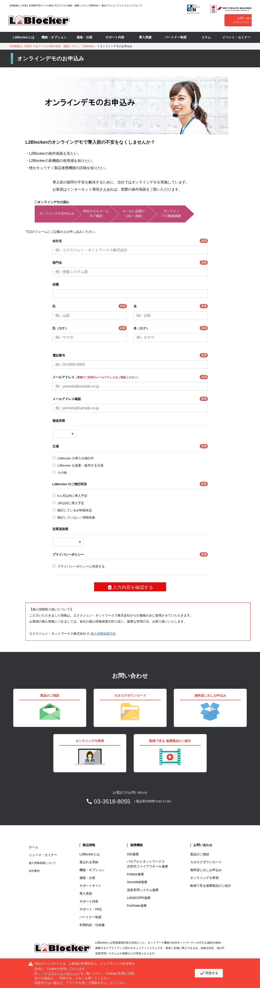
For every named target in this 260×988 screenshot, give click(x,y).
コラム (206, 37)
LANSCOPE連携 (138, 898)
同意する (208, 973)
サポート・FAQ (90, 909)
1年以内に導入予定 (70, 503)
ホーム (33, 847)
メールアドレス (130, 377)
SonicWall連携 (137, 882)
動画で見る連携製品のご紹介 (210, 885)
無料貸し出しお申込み (206, 870)
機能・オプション (54, 37)
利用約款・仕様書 (92, 925)
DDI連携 (133, 854)
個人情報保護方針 (103, 633)
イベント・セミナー (236, 37)
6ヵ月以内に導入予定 (72, 495)
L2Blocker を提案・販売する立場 (80, 465)
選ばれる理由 (88, 862)
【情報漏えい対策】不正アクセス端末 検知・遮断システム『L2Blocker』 (53, 46)
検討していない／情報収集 (76, 517)
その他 (62, 472)
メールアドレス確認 (130, 399)
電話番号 (130, 355)
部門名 (130, 262)
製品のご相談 (199, 854)
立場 (130, 446)
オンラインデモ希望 (204, 878)
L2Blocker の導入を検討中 (75, 458)
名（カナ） (170, 328)
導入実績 (145, 37)
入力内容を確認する (130, 587)
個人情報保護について (42, 863)
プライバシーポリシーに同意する (81, 566)
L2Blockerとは (23, 37)
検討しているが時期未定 (74, 510)
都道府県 (58, 420)
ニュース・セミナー (43, 855)
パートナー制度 (176, 37)
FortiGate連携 (136, 905)
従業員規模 (60, 529)
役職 (55, 284)
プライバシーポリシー (130, 554)
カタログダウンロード (206, 862)
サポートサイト (90, 885)
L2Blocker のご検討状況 (130, 484)
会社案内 (34, 870)
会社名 (130, 241)
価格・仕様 (84, 37)
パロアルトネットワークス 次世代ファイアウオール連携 (147, 864)
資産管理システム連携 (142, 890)
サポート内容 (114, 37)
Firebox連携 (135, 874)
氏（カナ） (89, 328)
